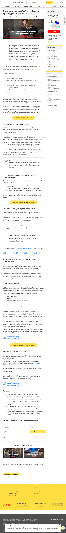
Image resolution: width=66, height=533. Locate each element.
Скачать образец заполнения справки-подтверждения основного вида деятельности (14, 336)
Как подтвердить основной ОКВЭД (14, 78)
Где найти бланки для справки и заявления (16, 81)
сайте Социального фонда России (25, 245)
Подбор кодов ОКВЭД (52, 85)
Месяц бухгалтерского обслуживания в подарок (23, 199)
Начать (54, 31)
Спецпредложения (53, 41)
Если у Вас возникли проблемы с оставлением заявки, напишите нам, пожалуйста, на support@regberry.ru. (22, 435)
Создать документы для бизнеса (54, 39)
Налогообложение (48, 509)
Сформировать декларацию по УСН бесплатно (55, 36)
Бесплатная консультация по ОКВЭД (23, 115)
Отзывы (55, 489)
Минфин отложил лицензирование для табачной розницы (54, 63)
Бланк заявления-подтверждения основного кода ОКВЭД (34, 250)
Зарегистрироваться (59, 2)
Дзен (20, 461)
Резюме (8, 89)
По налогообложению (13, 491)
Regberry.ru (6, 2)
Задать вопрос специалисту (11, 471)
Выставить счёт (37, 491)
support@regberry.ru (40, 500)
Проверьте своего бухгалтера (53, 95)
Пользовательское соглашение (56, 517)
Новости (61, 509)
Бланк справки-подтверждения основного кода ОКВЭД (13, 250)
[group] (13, 450)
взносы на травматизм (27, 148)
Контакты (55, 487)
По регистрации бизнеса (14, 487)
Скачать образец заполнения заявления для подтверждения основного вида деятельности (13, 381)
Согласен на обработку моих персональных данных (15, 433)
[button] (5, 450)
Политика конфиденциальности (56, 518)
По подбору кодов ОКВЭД (14, 489)
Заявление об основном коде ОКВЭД (17, 87)
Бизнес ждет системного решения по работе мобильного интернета (54, 52)
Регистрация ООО (7, 509)
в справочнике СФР (10, 367)
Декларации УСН (37, 489)
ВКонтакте (16, 461)
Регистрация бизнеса (38, 487)
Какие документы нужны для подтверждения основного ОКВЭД (21, 80)
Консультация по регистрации (53, 88)
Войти (50, 2)
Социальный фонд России (37, 133)
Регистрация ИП (21, 509)
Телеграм (11, 461)
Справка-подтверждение (14, 85)
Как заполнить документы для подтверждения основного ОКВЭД (21, 83)
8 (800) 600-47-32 (21, 500)
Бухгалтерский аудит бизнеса (15, 492)
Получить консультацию (18, 2)
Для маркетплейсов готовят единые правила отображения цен (54, 68)
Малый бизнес (34, 509)
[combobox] (23, 429)
